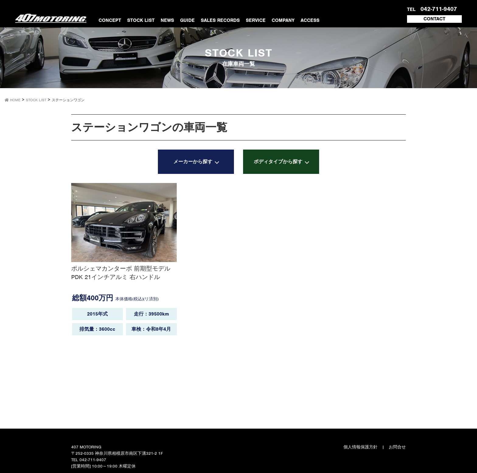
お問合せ (397, 447)
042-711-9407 (438, 9)
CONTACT (434, 19)
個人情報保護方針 (360, 447)
